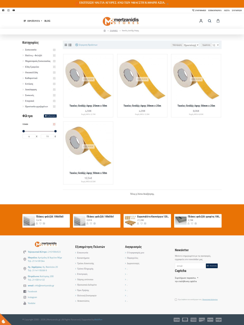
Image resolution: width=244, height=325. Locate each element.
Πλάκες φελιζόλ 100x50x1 (100, 216)
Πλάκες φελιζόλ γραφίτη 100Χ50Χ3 (204, 216)
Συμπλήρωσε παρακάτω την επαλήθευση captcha (186, 279)
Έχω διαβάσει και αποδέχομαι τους (196, 300)
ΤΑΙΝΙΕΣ (114, 30)
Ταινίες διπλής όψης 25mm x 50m (88, 105)
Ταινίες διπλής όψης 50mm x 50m (88, 173)
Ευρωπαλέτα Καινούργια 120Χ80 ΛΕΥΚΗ (153, 216)
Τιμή (25, 124)
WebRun (98, 319)
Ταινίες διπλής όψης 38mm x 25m (142, 105)
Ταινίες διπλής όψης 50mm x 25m (196, 105)
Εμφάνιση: (207, 44)
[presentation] (196, 289)
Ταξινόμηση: (169, 44)
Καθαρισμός (51, 116)
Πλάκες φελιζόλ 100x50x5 (49, 216)
